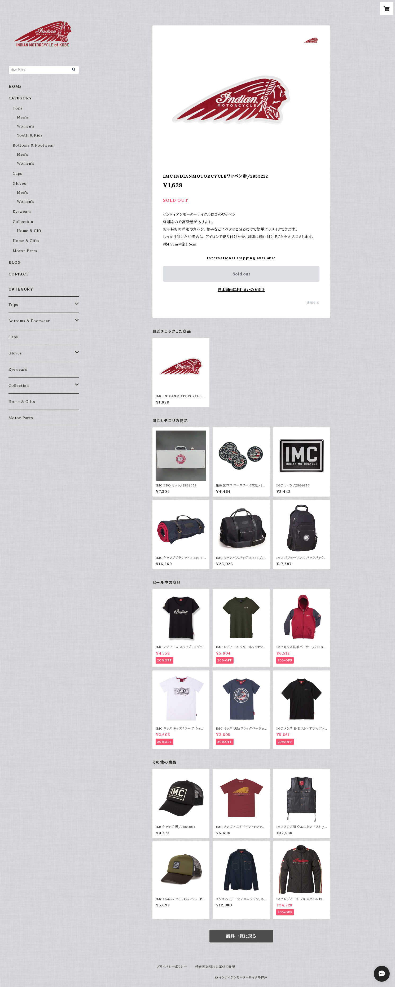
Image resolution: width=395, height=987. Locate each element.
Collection (23, 221)
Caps (17, 173)
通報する (312, 303)
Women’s (25, 126)
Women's (25, 201)
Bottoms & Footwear (33, 145)
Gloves (19, 183)
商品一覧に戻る (241, 936)
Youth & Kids (30, 135)
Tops (18, 108)
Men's (22, 192)
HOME (15, 86)
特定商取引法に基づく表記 (215, 967)
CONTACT (18, 274)
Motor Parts (25, 250)
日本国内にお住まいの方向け (241, 289)
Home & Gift (29, 230)
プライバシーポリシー (172, 967)
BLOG (14, 262)
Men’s (22, 117)
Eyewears (22, 211)
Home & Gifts (26, 240)
